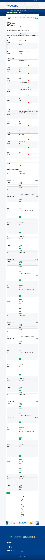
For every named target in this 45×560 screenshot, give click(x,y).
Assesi (19, 558)
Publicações (25, 10)
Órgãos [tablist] (27, 35)
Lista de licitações (24, 15)
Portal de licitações (18, 15)
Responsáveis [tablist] (21, 35)
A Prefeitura (9, 10)
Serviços (23, 10)
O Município (12, 10)
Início (7, 15)
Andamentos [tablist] (22, 33)
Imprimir (36, 18)
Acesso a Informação (12, 15)
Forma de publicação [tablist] (12, 35)
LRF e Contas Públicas (19, 10)
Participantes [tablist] (34, 35)
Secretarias (15, 10)
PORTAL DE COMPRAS (14, 25)
